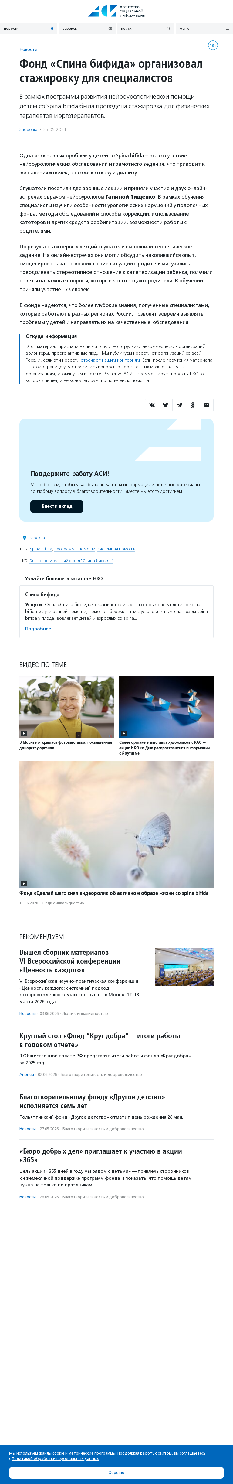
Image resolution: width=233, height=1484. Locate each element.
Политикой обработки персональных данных (55, 1458)
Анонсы (26, 1074)
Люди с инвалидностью (63, 903)
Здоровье (28, 129)
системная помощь (116, 548)
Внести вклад (57, 506)
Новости (28, 49)
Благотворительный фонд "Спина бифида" (71, 560)
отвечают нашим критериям (110, 360)
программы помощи (74, 548)
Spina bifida (41, 548)
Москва (37, 538)
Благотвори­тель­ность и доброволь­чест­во (101, 1074)
